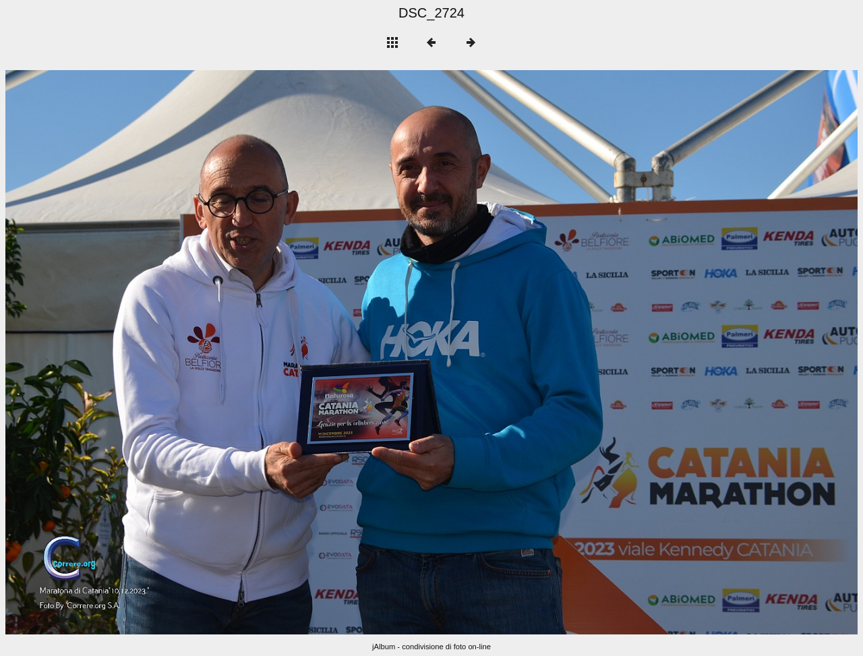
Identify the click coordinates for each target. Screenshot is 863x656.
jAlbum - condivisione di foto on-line (431, 647)
